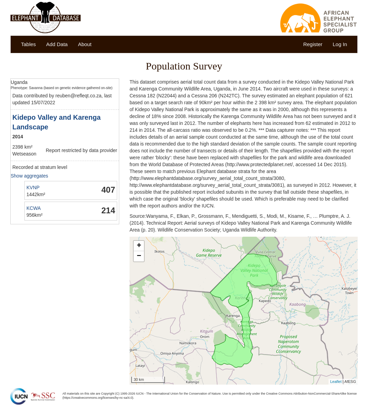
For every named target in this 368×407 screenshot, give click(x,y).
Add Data (57, 44)
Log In (340, 44)
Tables (28, 44)
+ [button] (139, 246)
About (84, 44)
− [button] (139, 256)
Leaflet (336, 381)
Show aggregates (29, 176)
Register (312, 44)
